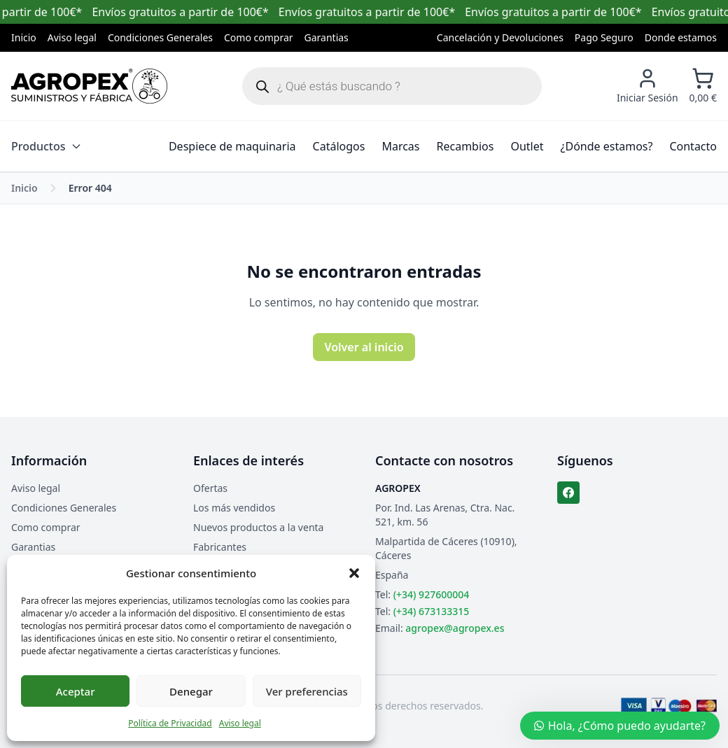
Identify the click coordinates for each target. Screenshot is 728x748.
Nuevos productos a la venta (258, 527)
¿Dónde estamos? (607, 146)
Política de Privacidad (170, 723)
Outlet (526, 146)
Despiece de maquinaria (232, 146)
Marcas (400, 146)
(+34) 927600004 (431, 594)
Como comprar (258, 37)
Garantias (326, 37)
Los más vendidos (234, 507)
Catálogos (339, 146)
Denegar (191, 691)
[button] (354, 573)
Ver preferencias (307, 691)
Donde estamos (681, 37)
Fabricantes (219, 546)
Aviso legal (240, 723)
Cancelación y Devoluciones (500, 37)
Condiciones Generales (160, 37)
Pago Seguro (604, 37)
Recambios (465, 146)
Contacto (693, 146)
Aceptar (75, 691)
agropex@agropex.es (454, 628)
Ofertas (210, 488)
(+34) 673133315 (431, 611)
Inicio (23, 37)
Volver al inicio (363, 347)
